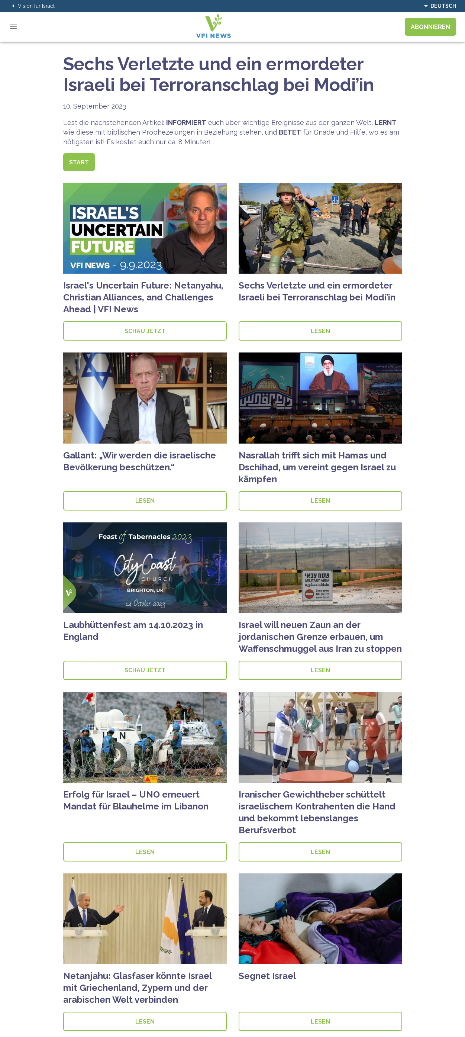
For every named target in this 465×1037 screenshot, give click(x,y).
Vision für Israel (32, 5)
